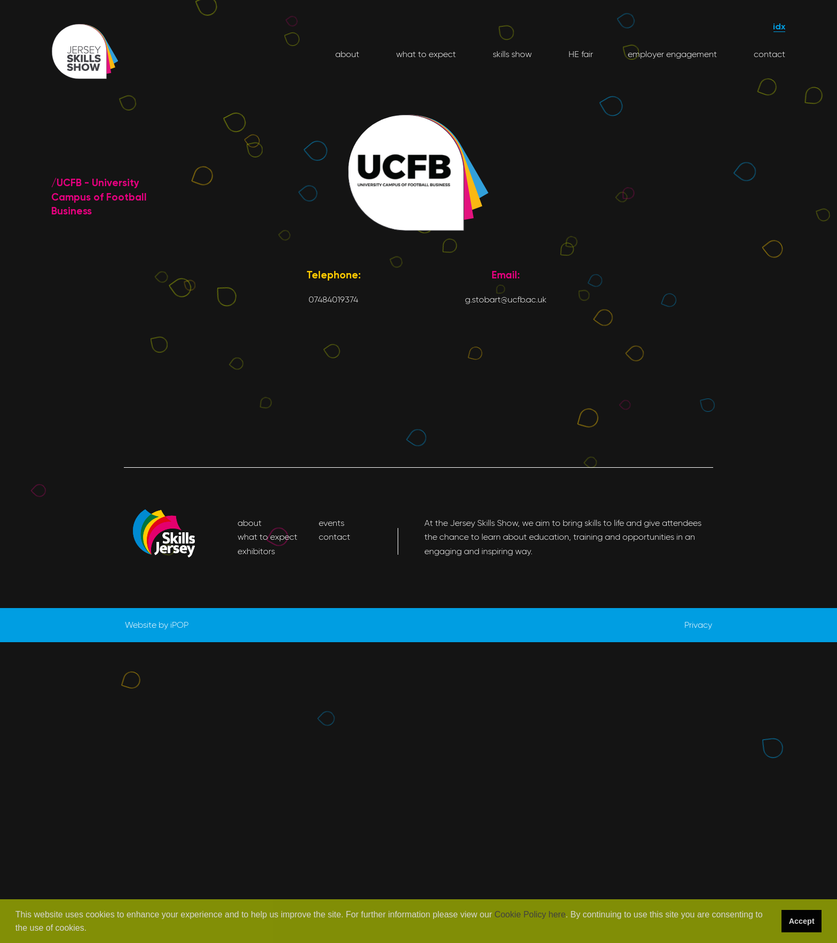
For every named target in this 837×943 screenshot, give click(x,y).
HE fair (579, 54)
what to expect (425, 54)
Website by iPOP (156, 625)
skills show (511, 54)
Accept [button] (802, 921)
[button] (90, 929)
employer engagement (672, 54)
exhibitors (256, 551)
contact (768, 54)
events (331, 523)
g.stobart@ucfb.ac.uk (506, 299)
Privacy (698, 625)
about (347, 54)
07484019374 (333, 299)
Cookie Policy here (529, 914)
